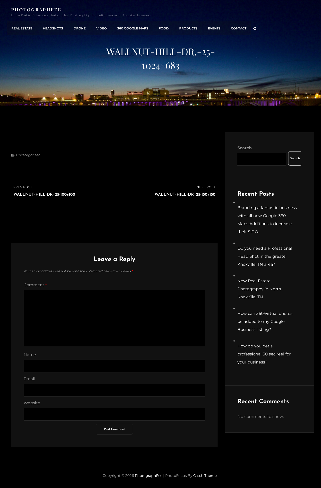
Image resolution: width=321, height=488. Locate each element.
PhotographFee (36, 9)
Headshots (52, 27)
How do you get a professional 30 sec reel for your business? (264, 354)
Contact (234, 27)
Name (30, 354)
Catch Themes (206, 475)
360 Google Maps (130, 27)
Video (100, 27)
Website (32, 403)
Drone (78, 27)
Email (29, 378)
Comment (35, 284)
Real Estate (21, 27)
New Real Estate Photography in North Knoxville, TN (259, 288)
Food (161, 27)
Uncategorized (28, 155)
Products (185, 27)
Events (210, 27)
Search (244, 147)
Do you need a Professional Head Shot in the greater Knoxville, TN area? (264, 256)
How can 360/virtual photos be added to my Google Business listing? (264, 321)
